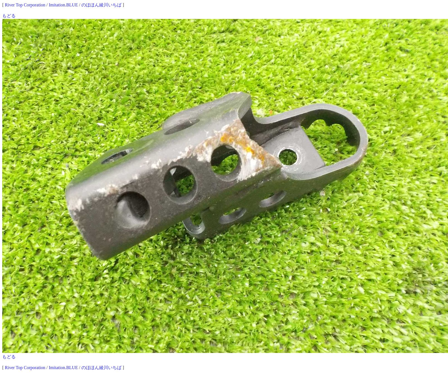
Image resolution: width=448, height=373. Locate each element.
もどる (9, 15)
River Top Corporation (25, 5)
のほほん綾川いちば (101, 5)
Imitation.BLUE (63, 5)
